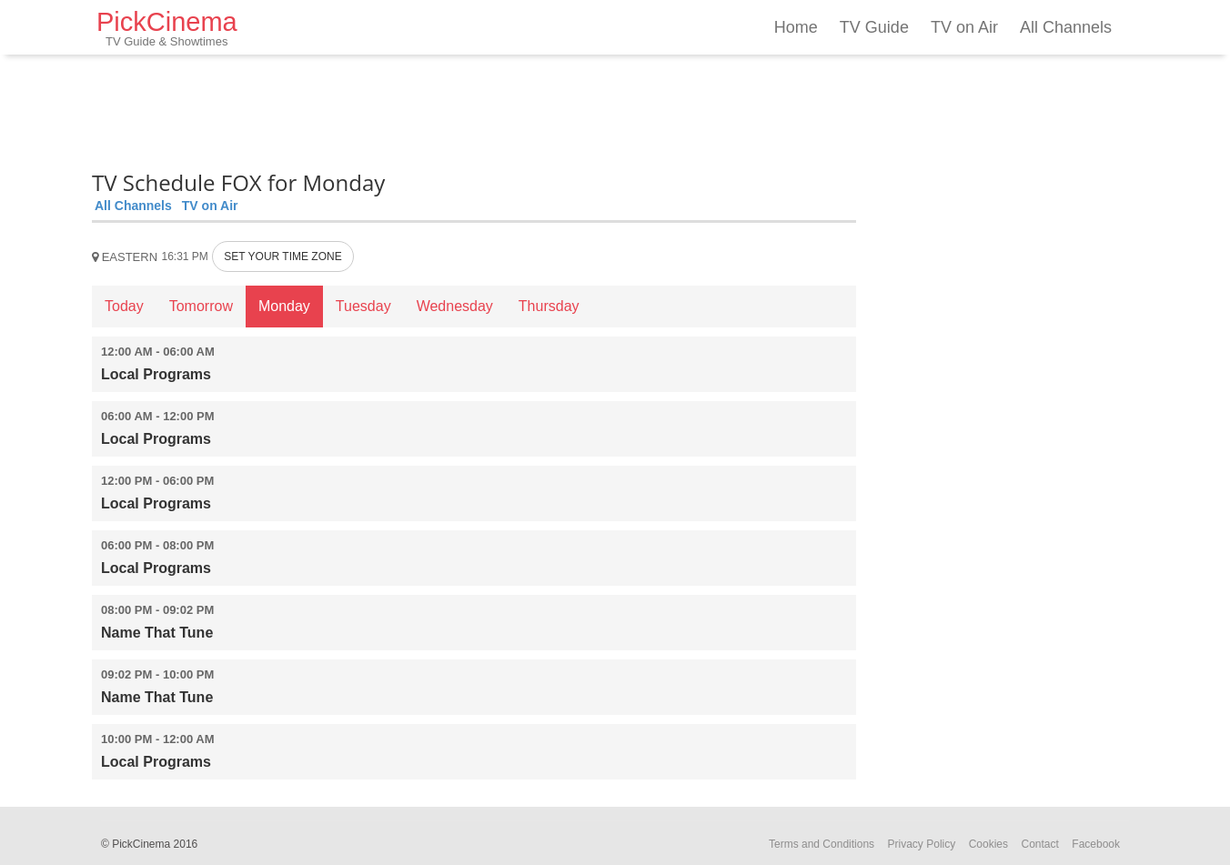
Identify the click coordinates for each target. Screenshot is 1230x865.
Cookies (988, 844)
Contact (1039, 844)
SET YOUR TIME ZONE (282, 256)
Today (124, 306)
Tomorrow (201, 306)
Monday (284, 306)
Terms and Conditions (821, 844)
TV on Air (964, 27)
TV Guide (874, 27)
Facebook (1096, 844)
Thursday (549, 306)
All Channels (1066, 27)
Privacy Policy (922, 844)
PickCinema (166, 27)
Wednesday (455, 306)
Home (796, 27)
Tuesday (363, 306)
